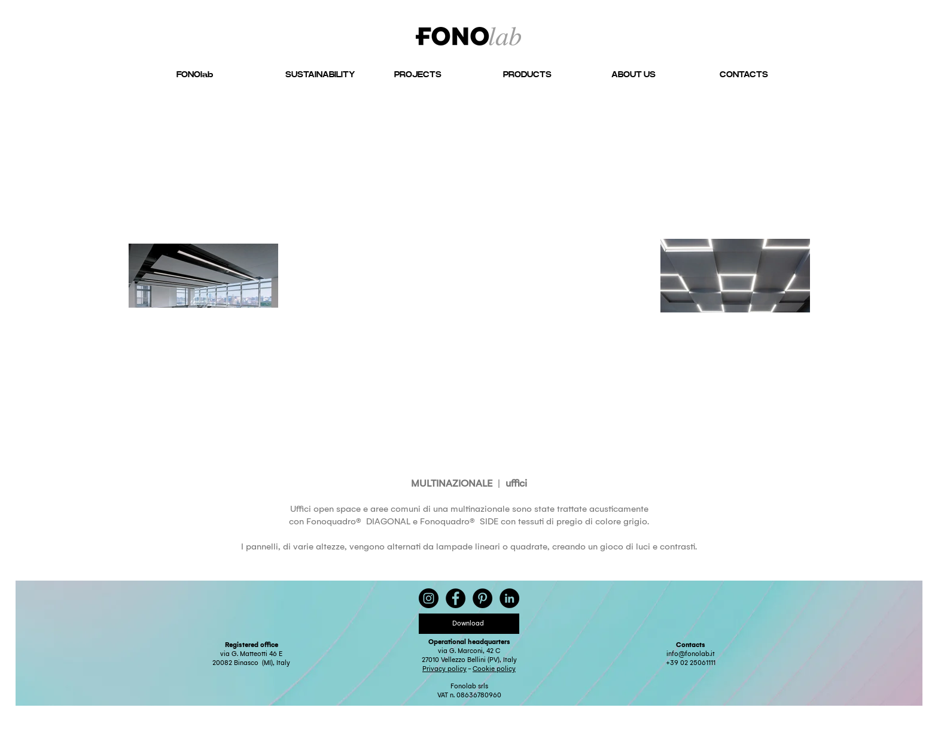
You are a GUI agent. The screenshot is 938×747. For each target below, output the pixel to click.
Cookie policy (494, 669)
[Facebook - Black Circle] (455, 598)
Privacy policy (444, 669)
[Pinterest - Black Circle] (482, 598)
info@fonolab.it (690, 654)
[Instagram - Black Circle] (428, 598)
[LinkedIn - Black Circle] (509, 598)
